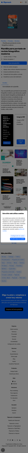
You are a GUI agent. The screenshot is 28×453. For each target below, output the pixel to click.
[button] (2, 450)
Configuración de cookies (17, 236)
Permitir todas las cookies (17, 239)
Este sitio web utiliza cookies (14, 215)
